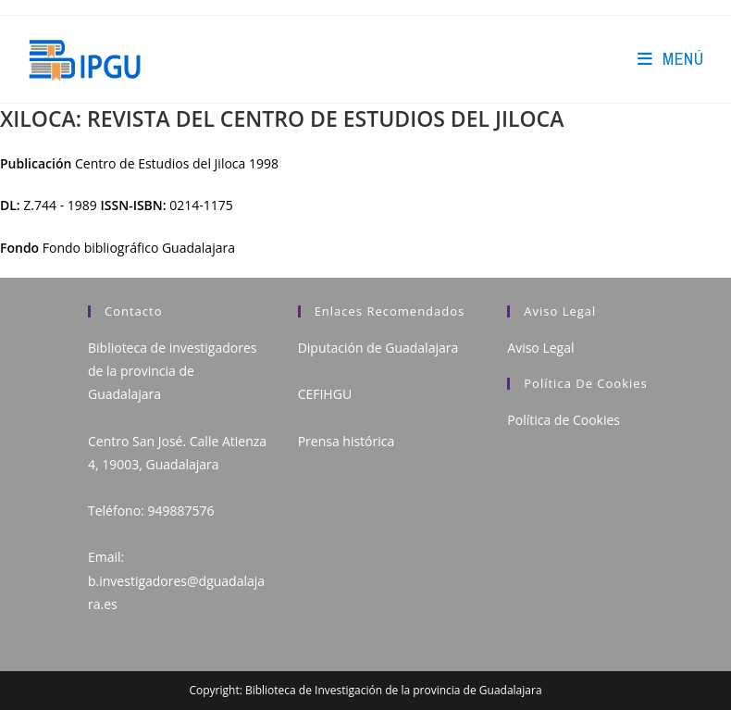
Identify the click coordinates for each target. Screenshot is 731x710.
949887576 (180, 510)
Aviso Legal (540, 347)
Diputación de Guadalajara (378, 347)
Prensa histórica (346, 441)
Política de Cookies (563, 420)
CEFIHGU (325, 394)
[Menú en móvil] (670, 58)
